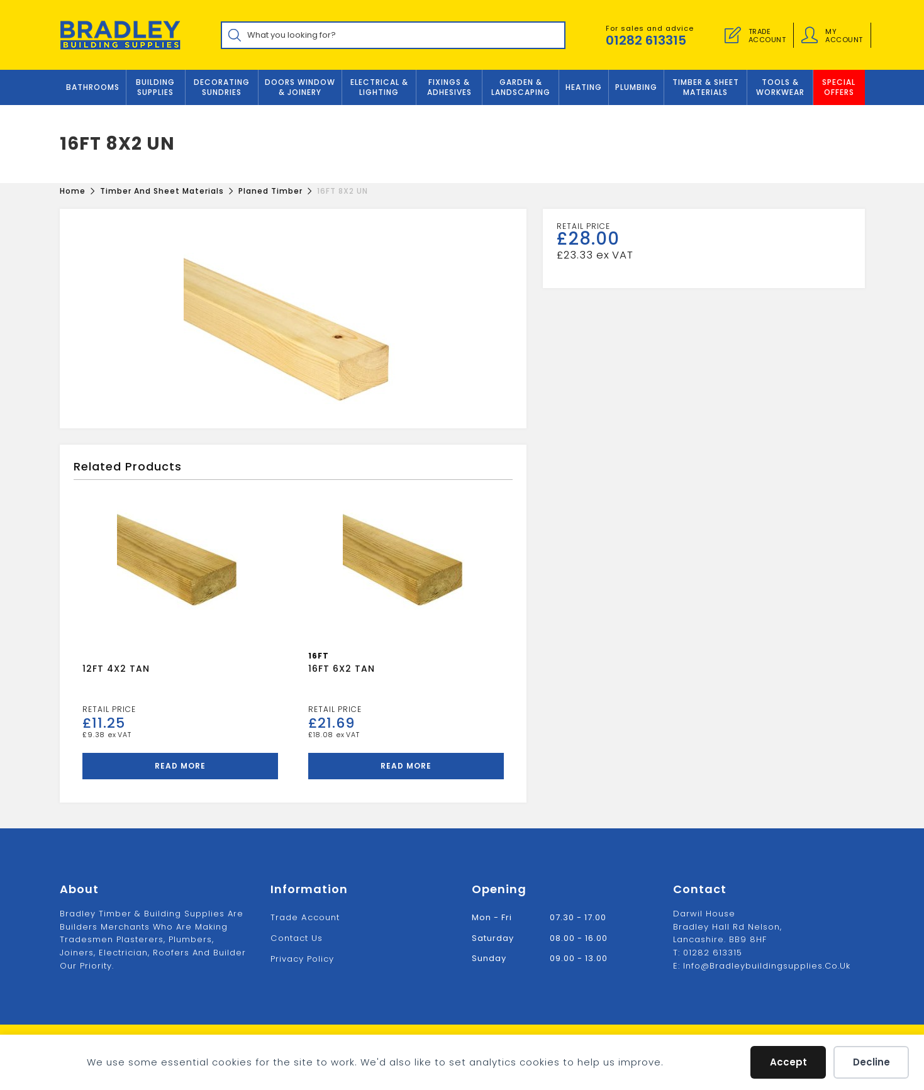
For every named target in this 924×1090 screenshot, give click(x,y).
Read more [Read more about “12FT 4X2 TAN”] (180, 766)
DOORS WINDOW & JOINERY (300, 87)
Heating (583, 87)
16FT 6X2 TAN (341, 669)
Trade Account (304, 917)
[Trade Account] (732, 35)
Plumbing (636, 87)
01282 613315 (646, 40)
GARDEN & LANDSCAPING (520, 87)
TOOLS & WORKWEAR (780, 87)
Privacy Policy (302, 958)
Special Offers (838, 87)
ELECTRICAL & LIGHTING (379, 87)
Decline (871, 1062)
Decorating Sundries (222, 87)
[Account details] (809, 35)
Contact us (296, 937)
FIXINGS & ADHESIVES (449, 87)
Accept (788, 1062)
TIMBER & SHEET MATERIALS (705, 87)
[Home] (73, 191)
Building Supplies (155, 87)
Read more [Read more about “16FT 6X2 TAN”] (406, 766)
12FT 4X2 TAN (116, 669)
